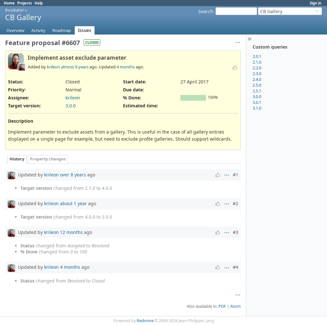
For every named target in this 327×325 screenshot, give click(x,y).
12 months (71, 232)
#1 (235, 175)
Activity (38, 30)
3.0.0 (257, 96)
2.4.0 (257, 79)
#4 (235, 267)
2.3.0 (257, 73)
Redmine (145, 320)
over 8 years (73, 175)
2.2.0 (257, 68)
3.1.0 (257, 108)
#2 (235, 203)
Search (205, 11)
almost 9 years (74, 67)
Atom (235, 306)
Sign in (315, 3)
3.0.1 (257, 102)
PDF (222, 306)
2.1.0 (257, 62)
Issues (84, 30)
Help (38, 3)
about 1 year (73, 203)
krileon (53, 67)
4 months (126, 67)
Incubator (14, 10)
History (17, 159)
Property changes (48, 159)
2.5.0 (257, 85)
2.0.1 (257, 56)
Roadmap (61, 30)
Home (9, 3)
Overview (15, 30)
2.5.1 (257, 91)
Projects (24, 3)
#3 (235, 232)
